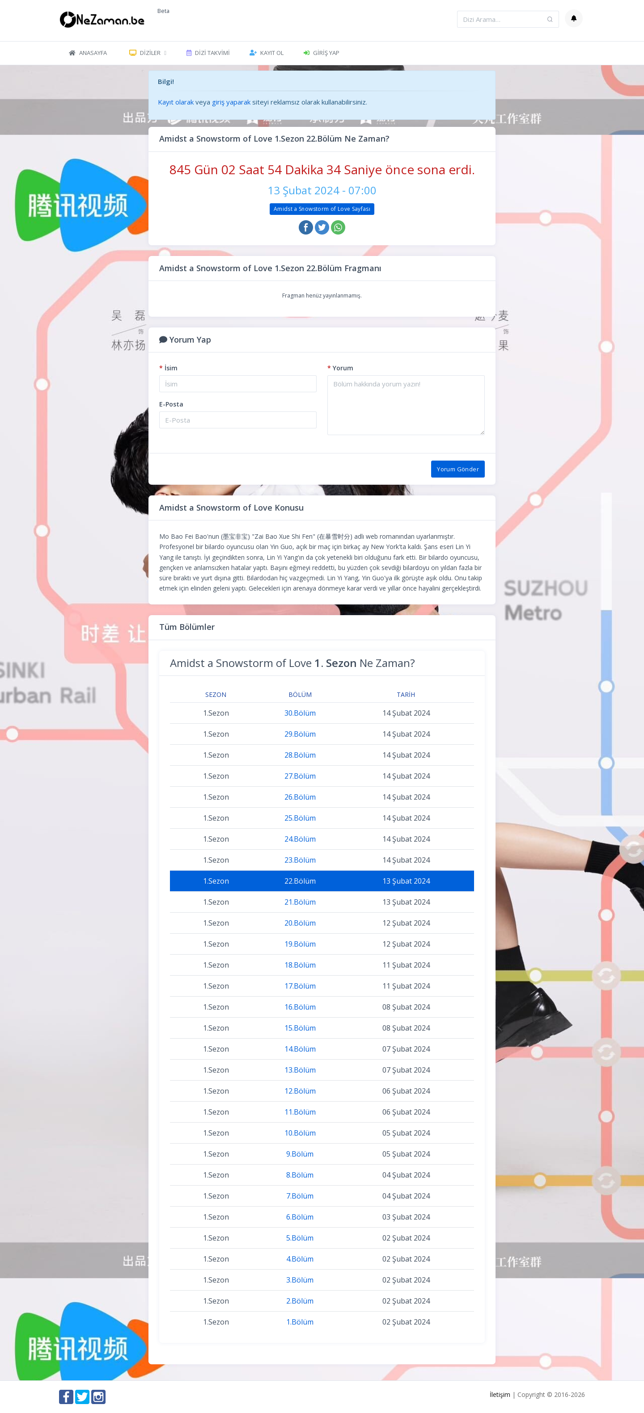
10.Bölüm (300, 1133)
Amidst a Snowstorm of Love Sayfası (322, 209)
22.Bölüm (300, 881)
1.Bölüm (300, 1322)
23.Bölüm (300, 860)
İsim (168, 368)
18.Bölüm (300, 965)
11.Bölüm (300, 1112)
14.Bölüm (300, 1049)
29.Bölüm (300, 734)
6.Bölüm (300, 1217)
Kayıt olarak (176, 101)
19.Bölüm (300, 944)
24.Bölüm (300, 839)
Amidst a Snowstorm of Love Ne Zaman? (292, 662)
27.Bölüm (300, 776)
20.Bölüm (300, 923)
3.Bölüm (300, 1280)
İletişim (500, 1394)
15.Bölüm (300, 1028)
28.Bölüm (300, 755)
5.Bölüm (300, 1238)
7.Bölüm (300, 1196)
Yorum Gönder (458, 469)
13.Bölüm (300, 1070)
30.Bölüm (300, 713)
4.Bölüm (300, 1259)
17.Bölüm (300, 986)
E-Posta (171, 404)
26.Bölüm (300, 797)
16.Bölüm (300, 1007)
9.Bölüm (300, 1154)
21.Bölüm (300, 902)
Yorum (340, 368)
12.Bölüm (300, 1091)
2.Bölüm (300, 1301)
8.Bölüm (300, 1175)
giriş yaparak (231, 101)
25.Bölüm (300, 818)
